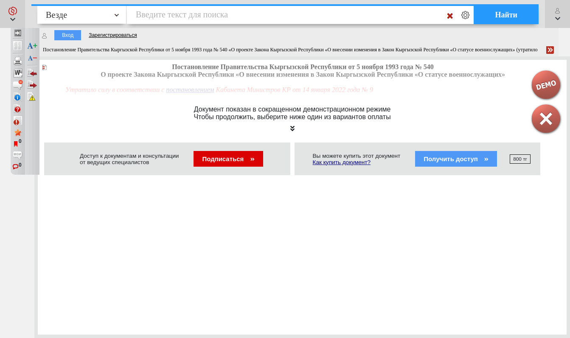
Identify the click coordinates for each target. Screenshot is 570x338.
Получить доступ (456, 158)
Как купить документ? (342, 162)
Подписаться (228, 158)
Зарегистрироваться (113, 35)
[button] (12, 14)
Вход (67, 35)
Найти (506, 15)
